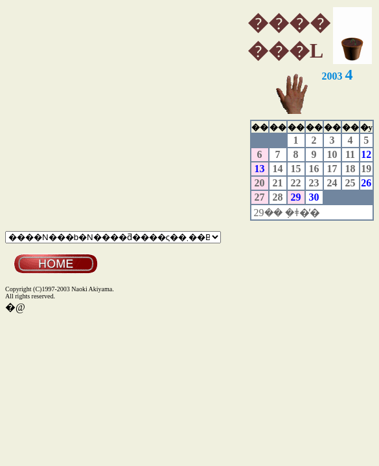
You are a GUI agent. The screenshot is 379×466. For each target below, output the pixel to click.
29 (296, 197)
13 (260, 168)
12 (366, 154)
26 (366, 182)
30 (314, 197)
